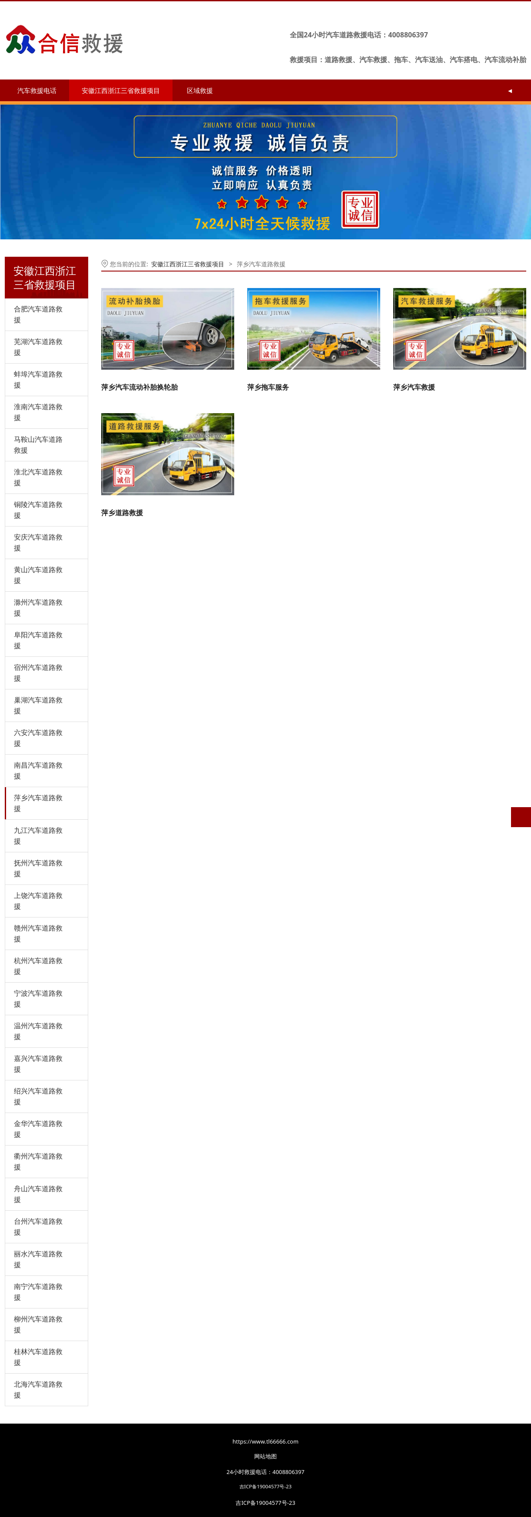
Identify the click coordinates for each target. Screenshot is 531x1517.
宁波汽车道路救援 (38, 998)
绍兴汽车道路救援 (38, 1096)
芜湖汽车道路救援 (38, 347)
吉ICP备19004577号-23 (265, 1486)
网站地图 (265, 1456)
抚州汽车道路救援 (38, 868)
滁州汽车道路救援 (38, 607)
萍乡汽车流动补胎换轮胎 (139, 387)
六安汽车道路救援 (38, 738)
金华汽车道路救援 (38, 1129)
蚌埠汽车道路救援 (38, 379)
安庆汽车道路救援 (38, 542)
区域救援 (200, 90)
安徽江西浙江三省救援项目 (121, 90)
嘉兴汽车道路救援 (38, 1063)
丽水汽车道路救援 (38, 1259)
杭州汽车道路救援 (38, 966)
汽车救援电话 (36, 90)
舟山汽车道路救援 (38, 1194)
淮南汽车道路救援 (38, 412)
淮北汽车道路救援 (38, 477)
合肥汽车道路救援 (38, 314)
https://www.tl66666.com (265, 1441)
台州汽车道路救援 (38, 1226)
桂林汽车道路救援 (38, 1357)
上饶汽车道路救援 (38, 901)
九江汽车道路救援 (38, 835)
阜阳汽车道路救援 (38, 640)
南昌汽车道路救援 (38, 770)
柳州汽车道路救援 (38, 1324)
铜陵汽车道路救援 (38, 510)
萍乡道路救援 (122, 512)
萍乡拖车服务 (268, 387)
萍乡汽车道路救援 (38, 803)
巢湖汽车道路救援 (38, 705)
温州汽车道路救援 (38, 1031)
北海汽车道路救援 (38, 1389)
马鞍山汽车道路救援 (38, 444)
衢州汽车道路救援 (38, 1161)
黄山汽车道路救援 (38, 575)
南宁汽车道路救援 (38, 1292)
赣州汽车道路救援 (38, 933)
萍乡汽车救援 (414, 387)
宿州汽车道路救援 (38, 672)
